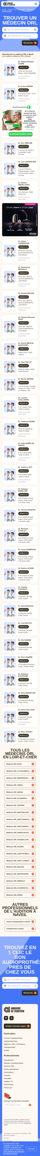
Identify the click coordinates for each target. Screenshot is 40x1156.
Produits (7, 1075)
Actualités (7, 1078)
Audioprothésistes (10, 1041)
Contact (6, 1138)
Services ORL (9, 1066)
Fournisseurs (9, 1060)
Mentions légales (9, 1135)
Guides (6, 1050)
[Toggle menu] (35, 4)
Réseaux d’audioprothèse (13, 1063)
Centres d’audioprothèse (13, 1038)
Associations (8, 1072)
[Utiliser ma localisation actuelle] (35, 986)
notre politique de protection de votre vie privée (13, 1153)
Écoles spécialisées (11, 1069)
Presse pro (8, 1088)
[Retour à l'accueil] (18, 1010)
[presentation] (20, 1113)
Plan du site (8, 1141)
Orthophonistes (9, 1047)
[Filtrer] (35, 30)
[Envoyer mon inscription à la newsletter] (30, 1105)
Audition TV (8, 1081)
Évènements (8, 1084)
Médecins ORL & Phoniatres (14, 1044)
